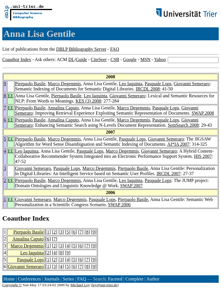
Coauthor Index (16, 59)
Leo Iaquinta (130, 83)
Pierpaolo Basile (30, 83)
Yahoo (160, 59)
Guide (81, 59)
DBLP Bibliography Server (81, 49)
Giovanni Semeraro (192, 83)
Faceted (115, 278)
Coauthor (16, 218)
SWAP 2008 (203, 113)
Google (130, 59)
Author (152, 278)
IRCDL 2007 (168, 173)
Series (68, 278)
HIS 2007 (203, 156)
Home (9, 278)
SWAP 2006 (119, 204)
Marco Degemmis (64, 83)
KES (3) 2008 (88, 100)
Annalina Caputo (63, 107)
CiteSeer (99, 59)
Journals (51, 278)
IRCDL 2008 (148, 88)
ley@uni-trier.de (104, 285)
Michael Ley (80, 285)
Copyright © (12, 285)
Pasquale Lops (158, 83)
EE (11, 95)
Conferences (29, 278)
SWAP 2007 (131, 185)
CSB (114, 59)
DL (71, 59)
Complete (134, 278)
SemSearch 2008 (183, 125)
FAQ (114, 49)
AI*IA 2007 (178, 144)
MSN (145, 59)
